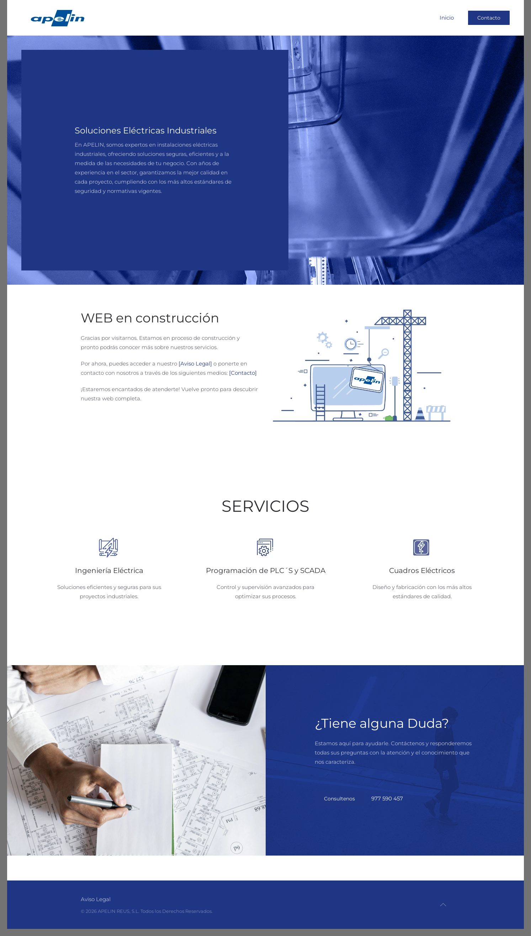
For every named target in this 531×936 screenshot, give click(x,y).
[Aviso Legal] (195, 363)
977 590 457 (387, 798)
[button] (442, 905)
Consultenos (339, 798)
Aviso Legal (95, 899)
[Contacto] (243, 372)
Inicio (447, 17)
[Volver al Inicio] (57, 18)
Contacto (488, 18)
